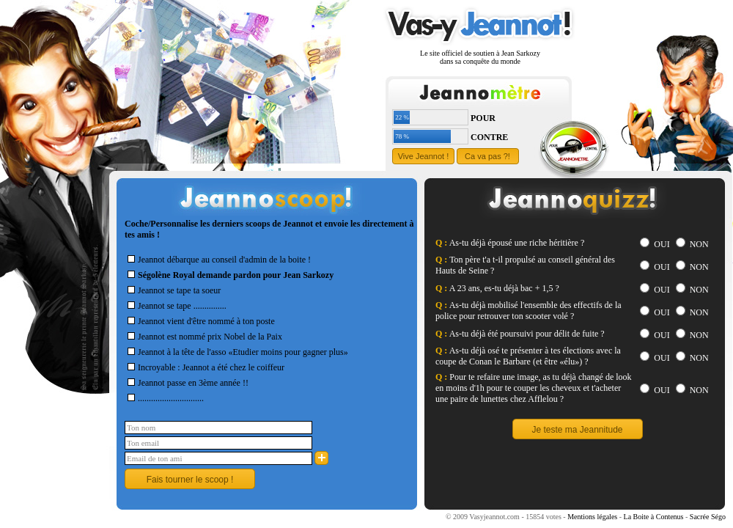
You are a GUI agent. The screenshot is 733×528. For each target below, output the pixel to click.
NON (692, 244)
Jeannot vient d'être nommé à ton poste (200, 321)
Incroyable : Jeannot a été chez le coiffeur (204, 367)
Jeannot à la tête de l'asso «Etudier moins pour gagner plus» (236, 352)
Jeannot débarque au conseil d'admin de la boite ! (218, 259)
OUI (654, 244)
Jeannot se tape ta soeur (173, 290)
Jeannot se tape (159, 306)
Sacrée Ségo (708, 517)
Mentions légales (592, 517)
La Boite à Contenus (654, 517)
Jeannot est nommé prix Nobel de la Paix (203, 336)
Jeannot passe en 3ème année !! (186, 383)
